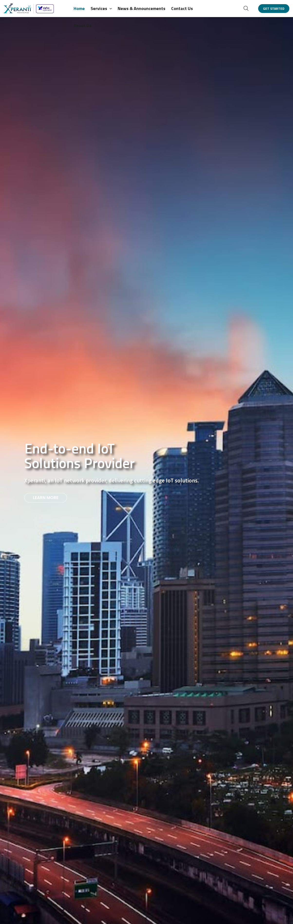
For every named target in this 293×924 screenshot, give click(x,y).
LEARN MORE (45, 498)
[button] (246, 8)
